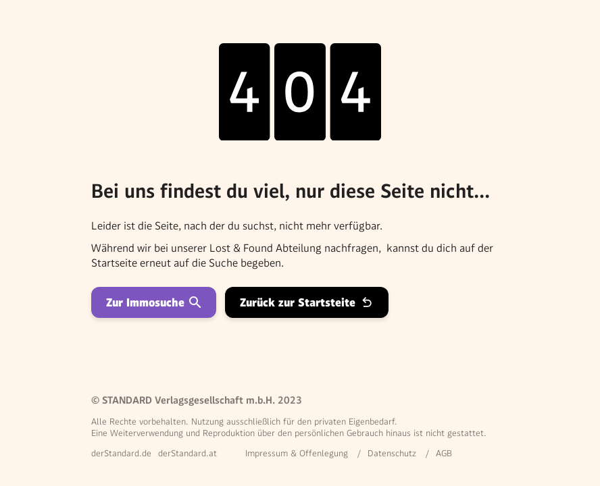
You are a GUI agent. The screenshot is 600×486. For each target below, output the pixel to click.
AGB (444, 453)
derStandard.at (187, 453)
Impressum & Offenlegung (296, 453)
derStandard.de (121, 453)
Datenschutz (392, 453)
